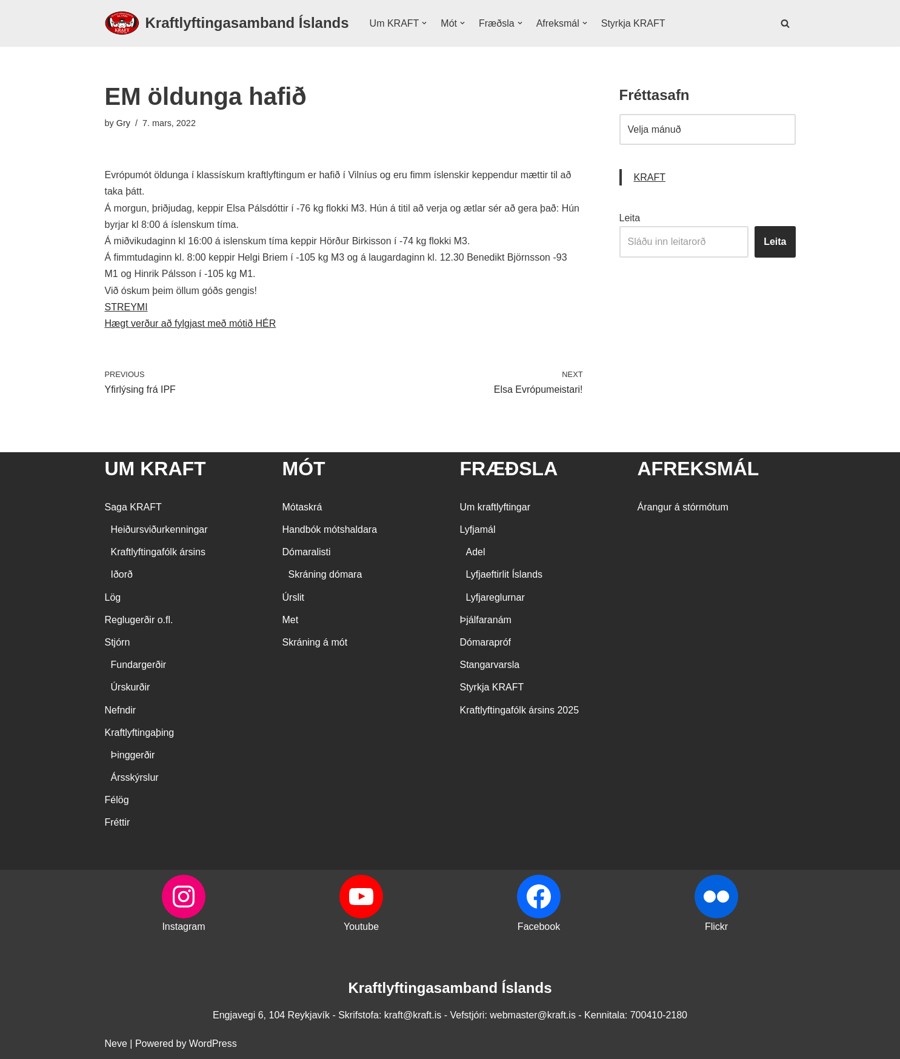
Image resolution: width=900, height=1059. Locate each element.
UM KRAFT (155, 468)
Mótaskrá (302, 507)
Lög (113, 597)
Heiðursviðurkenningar (159, 529)
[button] (424, 23)
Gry (123, 123)
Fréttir (117, 822)
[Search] (785, 23)
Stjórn (117, 642)
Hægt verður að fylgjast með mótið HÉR (190, 323)
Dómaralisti (306, 552)
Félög (117, 800)
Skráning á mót (315, 642)
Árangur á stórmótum (683, 507)
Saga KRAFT (133, 507)
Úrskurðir (130, 687)
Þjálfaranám (486, 620)
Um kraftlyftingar (495, 507)
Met (290, 620)
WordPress (213, 1043)
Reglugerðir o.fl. (139, 620)
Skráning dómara (325, 574)
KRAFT (649, 177)
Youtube (361, 926)
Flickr (716, 926)
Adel (475, 552)
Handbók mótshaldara (330, 529)
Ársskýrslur (135, 777)
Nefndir (120, 710)
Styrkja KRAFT (633, 23)
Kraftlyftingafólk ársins (158, 552)
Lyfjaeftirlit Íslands (504, 574)
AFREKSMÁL (698, 468)
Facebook (539, 926)
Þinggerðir (133, 755)
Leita (630, 218)
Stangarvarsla (490, 665)
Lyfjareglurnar (495, 597)
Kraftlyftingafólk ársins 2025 (519, 710)
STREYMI (126, 307)
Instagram (183, 926)
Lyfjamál (478, 529)
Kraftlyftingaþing (140, 732)
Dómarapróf (485, 642)
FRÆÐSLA (509, 468)
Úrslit (293, 597)
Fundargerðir (139, 665)
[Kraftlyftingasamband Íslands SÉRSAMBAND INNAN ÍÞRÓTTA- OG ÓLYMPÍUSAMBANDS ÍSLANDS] (227, 23)
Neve (116, 1043)
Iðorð (122, 574)
